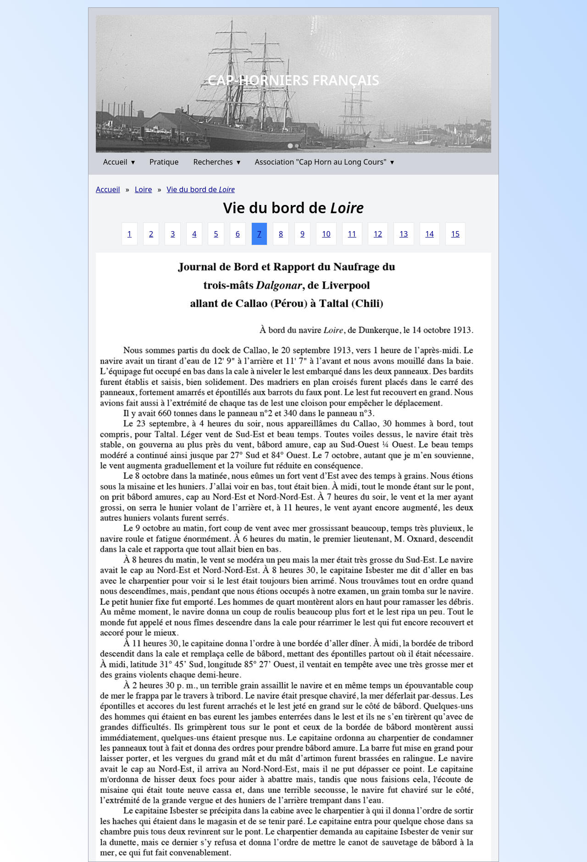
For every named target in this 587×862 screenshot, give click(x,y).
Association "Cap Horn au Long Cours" (324, 162)
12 (378, 234)
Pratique (164, 162)
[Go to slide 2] (297, 146)
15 (455, 234)
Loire (143, 189)
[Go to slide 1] (290, 145)
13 (403, 234)
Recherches (217, 162)
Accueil (119, 162)
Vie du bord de (201, 189)
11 (352, 234)
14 (430, 234)
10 (326, 234)
